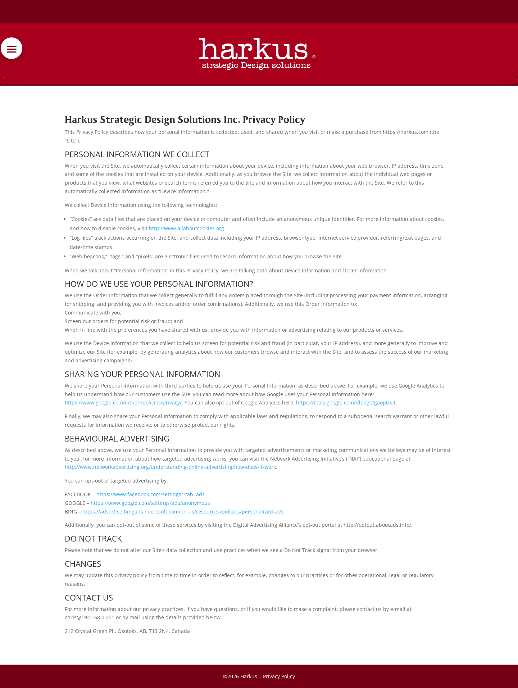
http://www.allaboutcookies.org (186, 228)
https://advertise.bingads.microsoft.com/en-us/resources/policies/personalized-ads (182, 511)
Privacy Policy (279, 676)
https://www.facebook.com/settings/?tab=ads (150, 494)
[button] (46, 48)
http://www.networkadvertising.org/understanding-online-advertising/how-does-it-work (170, 466)
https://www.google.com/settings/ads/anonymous (150, 502)
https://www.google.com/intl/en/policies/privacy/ (123, 402)
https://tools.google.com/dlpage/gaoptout (346, 402)
